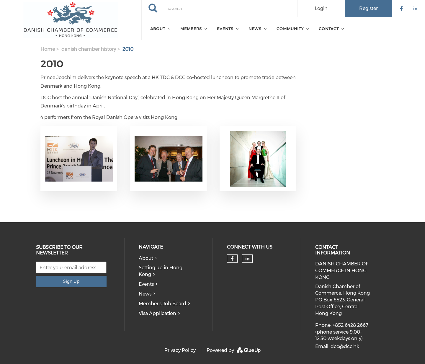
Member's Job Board (162, 303)
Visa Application (157, 313)
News (145, 294)
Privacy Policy (180, 350)
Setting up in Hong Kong (160, 271)
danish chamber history (88, 49)
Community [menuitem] (290, 28)
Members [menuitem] (191, 28)
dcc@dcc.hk (345, 346)
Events (146, 284)
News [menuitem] (255, 28)
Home (47, 49)
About (146, 258)
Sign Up (71, 281)
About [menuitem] (157, 28)
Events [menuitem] (225, 28)
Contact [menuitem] (329, 28)
